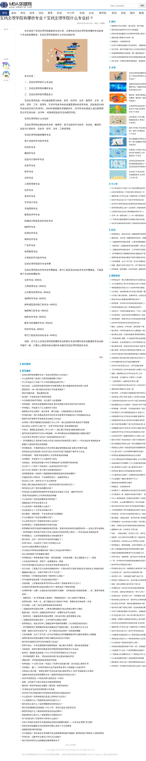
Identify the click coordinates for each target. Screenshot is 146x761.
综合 (41, 13)
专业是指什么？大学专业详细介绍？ (37, 510)
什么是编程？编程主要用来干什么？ (125, 479)
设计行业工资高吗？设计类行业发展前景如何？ (42, 470)
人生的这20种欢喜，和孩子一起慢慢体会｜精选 (42, 561)
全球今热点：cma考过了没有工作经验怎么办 (41, 543)
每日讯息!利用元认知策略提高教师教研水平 (40, 740)
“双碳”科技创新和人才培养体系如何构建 (39, 495)
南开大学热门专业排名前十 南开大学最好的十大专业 (137, 131)
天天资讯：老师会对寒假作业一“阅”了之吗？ (128, 592)
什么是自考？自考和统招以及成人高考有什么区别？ (44, 697)
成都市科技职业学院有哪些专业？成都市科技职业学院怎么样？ (49, 675)
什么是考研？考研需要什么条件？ (36, 506)
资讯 (4, 13)
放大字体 (6, 86)
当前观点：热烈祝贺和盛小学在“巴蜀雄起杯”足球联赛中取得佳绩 (50, 463)
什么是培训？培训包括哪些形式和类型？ (39, 499)
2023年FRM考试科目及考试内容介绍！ (126, 323)
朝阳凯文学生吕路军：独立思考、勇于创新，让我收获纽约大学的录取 (52, 411)
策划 (114, 13)
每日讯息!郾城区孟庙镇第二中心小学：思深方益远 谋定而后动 (49, 708)
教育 (50, 13)
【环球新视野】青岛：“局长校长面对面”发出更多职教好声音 (48, 656)
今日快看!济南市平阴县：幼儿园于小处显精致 (41, 400)
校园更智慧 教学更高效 (32, 729)
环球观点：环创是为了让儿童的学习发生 (39, 408)
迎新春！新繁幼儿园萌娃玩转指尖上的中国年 (128, 619)
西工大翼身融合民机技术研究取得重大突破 (127, 549)
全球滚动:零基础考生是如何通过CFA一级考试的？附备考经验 (48, 587)
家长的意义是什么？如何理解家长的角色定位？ (42, 704)
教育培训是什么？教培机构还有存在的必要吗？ (42, 711)
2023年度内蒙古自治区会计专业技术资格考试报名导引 (45, 565)
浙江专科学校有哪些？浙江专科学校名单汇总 (128, 424)
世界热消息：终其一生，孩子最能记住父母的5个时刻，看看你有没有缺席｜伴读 (56, 601)
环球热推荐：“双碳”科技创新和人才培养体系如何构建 (45, 455)
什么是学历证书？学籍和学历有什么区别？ (40, 521)
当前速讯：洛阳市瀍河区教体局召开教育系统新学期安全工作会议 (50, 649)
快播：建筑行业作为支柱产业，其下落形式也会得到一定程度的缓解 (51, 631)
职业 (59, 13)
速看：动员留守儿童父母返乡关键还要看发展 (41, 682)
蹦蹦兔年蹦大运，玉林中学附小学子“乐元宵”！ (42, 572)
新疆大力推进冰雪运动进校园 (34, 444)
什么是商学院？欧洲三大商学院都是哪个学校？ (42, 378)
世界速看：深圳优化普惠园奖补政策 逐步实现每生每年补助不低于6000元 (53, 404)
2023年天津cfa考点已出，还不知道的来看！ (128, 366)
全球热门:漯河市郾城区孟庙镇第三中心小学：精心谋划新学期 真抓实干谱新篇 (55, 422)
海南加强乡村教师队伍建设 (121, 483)
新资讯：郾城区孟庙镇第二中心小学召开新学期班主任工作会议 (49, 653)
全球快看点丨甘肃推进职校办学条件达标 (39, 525)
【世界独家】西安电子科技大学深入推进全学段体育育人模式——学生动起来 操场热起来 (60, 532)
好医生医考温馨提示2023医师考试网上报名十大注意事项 (46, 726)
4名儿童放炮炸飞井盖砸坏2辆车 (36, 554)
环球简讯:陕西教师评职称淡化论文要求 (126, 455)
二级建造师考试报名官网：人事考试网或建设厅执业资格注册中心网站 (52, 609)
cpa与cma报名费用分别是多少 (35, 547)
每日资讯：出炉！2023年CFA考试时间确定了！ (42, 539)
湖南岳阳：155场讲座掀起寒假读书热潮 (39, 660)
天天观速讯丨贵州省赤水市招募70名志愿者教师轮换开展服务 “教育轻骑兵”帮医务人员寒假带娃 (63, 733)
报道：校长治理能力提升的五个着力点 (125, 584)
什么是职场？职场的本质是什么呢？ (125, 643)
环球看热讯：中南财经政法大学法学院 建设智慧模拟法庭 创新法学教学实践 (54, 448)
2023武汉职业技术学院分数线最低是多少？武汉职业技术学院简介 (137, 164)
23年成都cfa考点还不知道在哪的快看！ (126, 362)
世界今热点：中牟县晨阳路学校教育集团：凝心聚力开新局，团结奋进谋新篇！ (56, 645)
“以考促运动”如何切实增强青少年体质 (38, 689)
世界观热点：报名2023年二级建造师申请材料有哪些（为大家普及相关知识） (55, 623)
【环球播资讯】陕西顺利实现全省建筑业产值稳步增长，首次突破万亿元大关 (55, 627)
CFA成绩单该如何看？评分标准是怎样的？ (40, 580)
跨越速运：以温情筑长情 (120, 41)
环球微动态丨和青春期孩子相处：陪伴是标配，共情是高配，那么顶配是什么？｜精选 (59, 558)
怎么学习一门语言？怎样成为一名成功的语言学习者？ (45, 466)
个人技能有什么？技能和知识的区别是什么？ (41, 700)
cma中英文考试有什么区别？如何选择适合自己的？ (44, 437)
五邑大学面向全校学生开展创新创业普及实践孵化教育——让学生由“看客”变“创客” (57, 722)
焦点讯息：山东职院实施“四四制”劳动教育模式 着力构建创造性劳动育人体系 (55, 386)
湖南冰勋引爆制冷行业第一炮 (122, 38)
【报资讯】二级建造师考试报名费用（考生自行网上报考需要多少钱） (52, 616)
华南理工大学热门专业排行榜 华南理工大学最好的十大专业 (137, 153)
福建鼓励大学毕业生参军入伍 (34, 503)
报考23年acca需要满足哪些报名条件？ (126, 299)
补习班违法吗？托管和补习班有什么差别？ (40, 718)
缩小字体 (6, 95)
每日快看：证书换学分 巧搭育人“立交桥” (126, 377)
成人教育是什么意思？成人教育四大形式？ (127, 467)
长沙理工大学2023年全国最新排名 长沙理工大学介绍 (137, 175)
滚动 (13, 13)
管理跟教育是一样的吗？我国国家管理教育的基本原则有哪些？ (49, 474)
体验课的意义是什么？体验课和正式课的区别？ (42, 715)
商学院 (102, 13)
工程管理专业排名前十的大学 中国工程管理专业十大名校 (137, 109)
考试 (22, 13)
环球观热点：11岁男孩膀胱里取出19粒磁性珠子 (42, 536)
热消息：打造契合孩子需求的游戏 (36, 397)
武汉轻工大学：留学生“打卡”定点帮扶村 (39, 481)
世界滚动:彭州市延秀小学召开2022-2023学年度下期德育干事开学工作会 (53, 452)
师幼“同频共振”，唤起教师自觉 (35, 393)
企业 (91, 13)
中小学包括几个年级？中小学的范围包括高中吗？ (43, 382)
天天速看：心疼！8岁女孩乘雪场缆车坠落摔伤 (42, 605)
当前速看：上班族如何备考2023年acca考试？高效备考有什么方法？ (51, 583)
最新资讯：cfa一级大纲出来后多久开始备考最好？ (43, 389)
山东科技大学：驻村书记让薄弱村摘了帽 (126, 572)
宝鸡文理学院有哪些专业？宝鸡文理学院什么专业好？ (45, 375)
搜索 (142, 5)
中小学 (70, 13)
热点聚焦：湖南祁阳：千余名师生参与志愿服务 (42, 514)
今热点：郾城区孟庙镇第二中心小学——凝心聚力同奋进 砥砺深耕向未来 (53, 430)
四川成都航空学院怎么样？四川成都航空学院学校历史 (137, 142)
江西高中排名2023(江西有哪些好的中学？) (127, 212)
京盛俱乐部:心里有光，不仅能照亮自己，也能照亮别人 (45, 477)
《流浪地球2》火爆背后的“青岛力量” (125, 381)
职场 (82, 13)
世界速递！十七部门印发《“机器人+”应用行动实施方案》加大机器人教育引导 (55, 664)
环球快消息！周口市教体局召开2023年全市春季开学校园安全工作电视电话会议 (56, 415)
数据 (141, 13)
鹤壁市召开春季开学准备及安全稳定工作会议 (41, 419)
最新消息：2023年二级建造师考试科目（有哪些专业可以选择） (49, 612)
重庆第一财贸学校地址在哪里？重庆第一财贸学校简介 (45, 686)
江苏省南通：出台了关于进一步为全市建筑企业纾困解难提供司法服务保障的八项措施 (59, 634)
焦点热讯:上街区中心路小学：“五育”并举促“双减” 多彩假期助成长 (50, 426)
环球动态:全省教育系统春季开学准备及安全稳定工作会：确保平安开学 (52, 492)
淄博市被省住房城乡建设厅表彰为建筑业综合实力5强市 (46, 638)
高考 (32, 13)
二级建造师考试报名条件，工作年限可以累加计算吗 (44, 620)
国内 (132, 13)
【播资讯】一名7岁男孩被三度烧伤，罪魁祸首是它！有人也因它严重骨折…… (55, 598)
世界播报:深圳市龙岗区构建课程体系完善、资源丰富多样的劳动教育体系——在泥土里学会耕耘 (63, 528)
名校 (123, 13)
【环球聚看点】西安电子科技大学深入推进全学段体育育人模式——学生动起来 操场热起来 (61, 441)
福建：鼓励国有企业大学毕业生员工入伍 (126, 373)
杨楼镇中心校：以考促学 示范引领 (124, 529)
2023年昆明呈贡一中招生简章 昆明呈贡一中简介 (43, 678)
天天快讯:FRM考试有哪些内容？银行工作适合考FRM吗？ (47, 550)
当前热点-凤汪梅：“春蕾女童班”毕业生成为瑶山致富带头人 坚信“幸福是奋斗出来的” (58, 671)
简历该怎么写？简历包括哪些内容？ (37, 488)
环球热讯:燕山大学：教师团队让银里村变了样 (128, 568)
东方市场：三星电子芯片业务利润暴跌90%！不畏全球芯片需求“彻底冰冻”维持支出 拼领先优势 (63, 569)
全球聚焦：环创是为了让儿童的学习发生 (39, 459)
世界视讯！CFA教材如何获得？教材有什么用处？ (43, 576)
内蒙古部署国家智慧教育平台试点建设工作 (127, 553)
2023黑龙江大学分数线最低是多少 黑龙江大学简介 (137, 120)
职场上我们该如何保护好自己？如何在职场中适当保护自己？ (48, 484)
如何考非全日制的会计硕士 (121, 565)
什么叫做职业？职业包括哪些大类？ (37, 517)
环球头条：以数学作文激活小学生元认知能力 (41, 737)
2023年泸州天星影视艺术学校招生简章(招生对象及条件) (46, 693)
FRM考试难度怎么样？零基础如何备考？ (126, 307)
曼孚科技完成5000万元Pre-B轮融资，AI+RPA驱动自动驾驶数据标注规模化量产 (56, 433)
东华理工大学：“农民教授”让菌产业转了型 (127, 576)
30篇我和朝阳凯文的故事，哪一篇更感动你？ (128, 53)
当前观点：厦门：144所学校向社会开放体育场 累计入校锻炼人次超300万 (54, 667)
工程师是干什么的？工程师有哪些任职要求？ (128, 650)
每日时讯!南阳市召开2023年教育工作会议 (40, 642)
